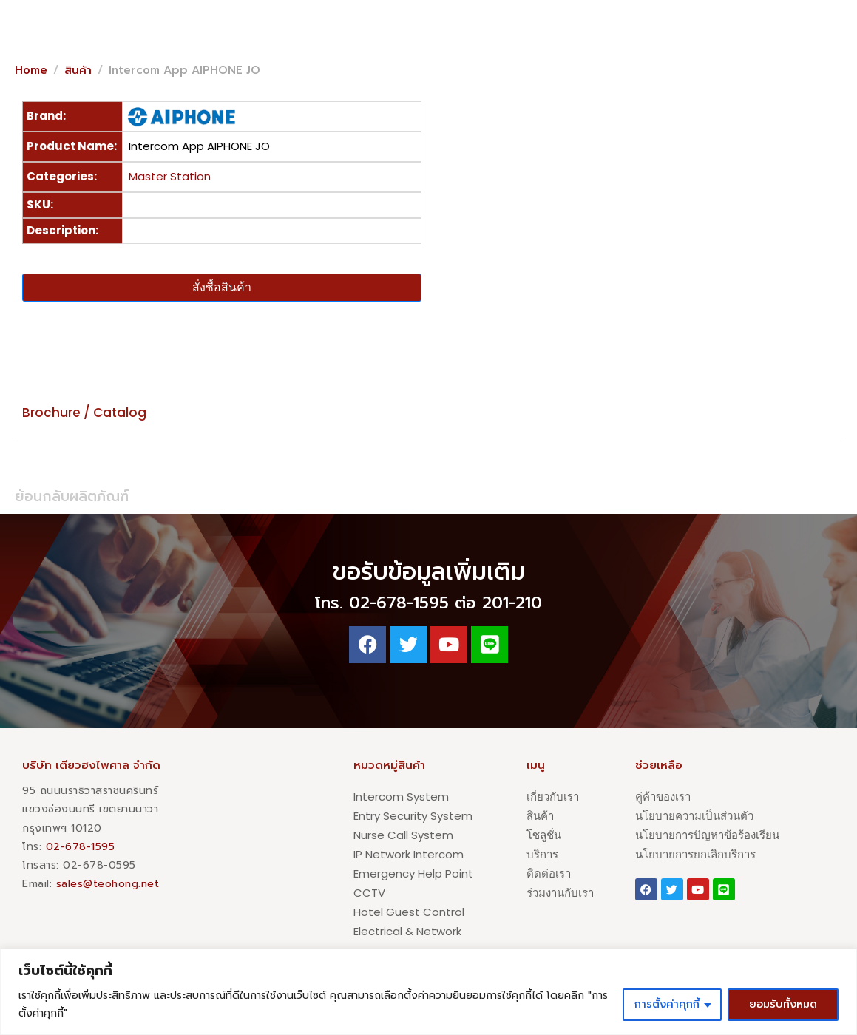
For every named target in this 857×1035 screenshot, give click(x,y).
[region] (428, 992)
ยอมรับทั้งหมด (783, 1004)
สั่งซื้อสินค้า (221, 287)
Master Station (170, 176)
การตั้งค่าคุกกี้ (667, 1004)
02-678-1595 (80, 847)
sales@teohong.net (108, 884)
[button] (754, 23)
